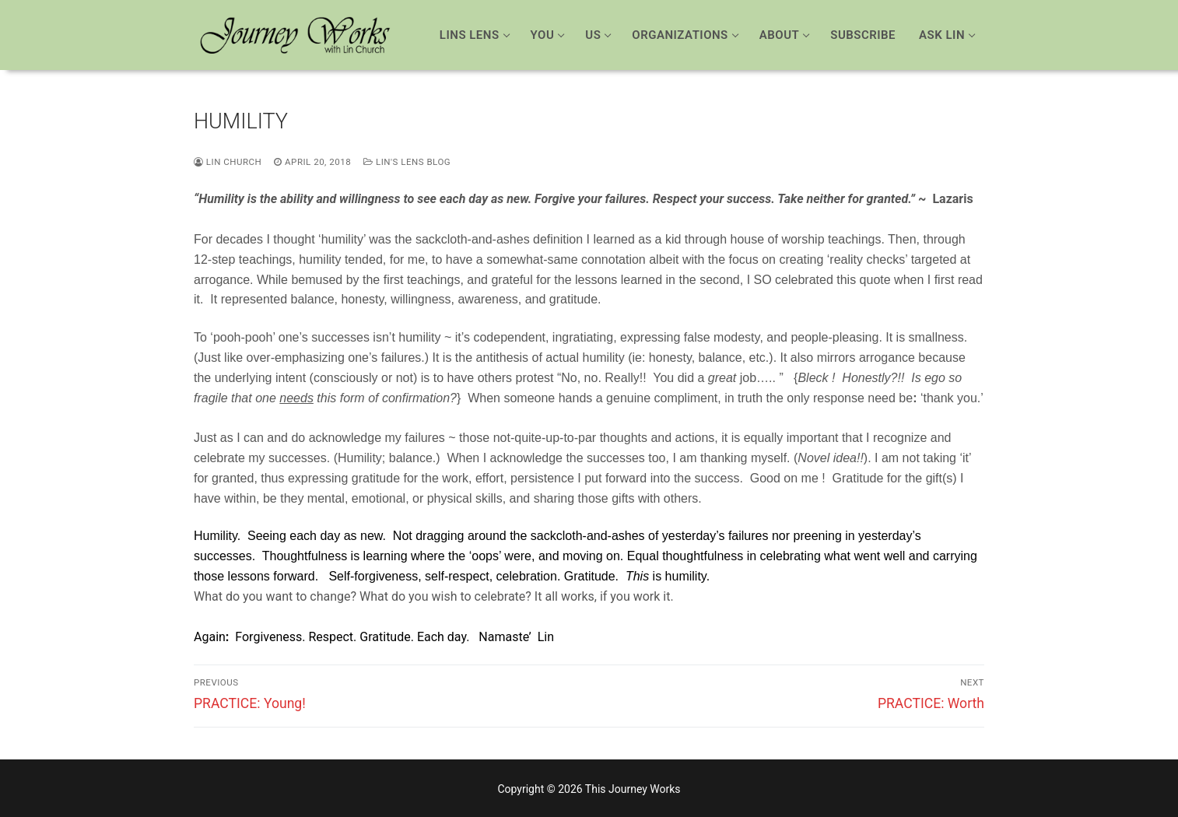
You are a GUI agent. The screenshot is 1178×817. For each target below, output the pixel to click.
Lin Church (227, 161)
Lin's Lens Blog (407, 161)
